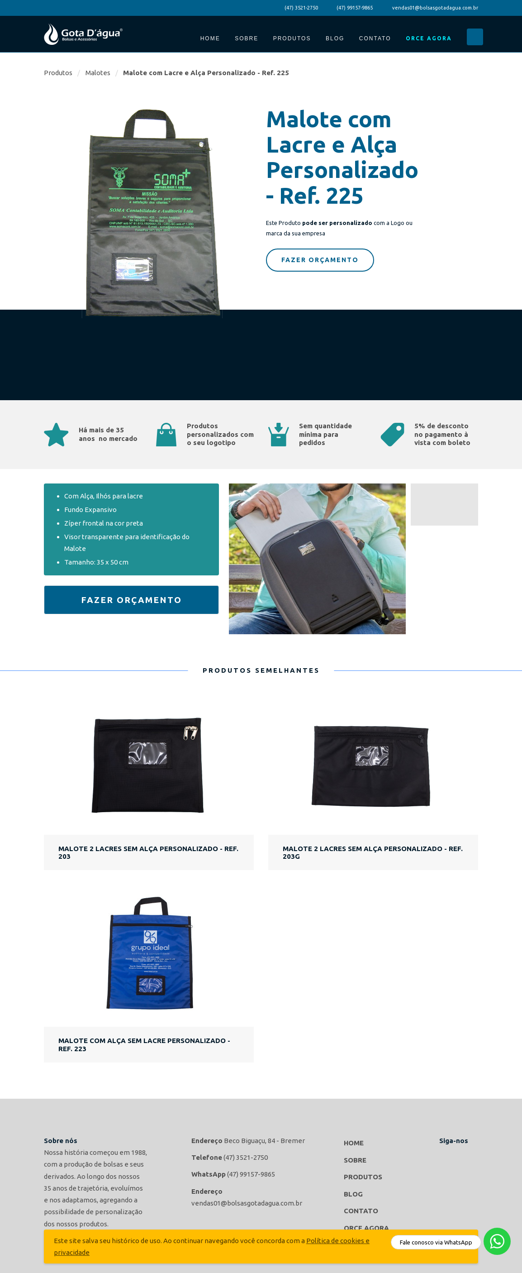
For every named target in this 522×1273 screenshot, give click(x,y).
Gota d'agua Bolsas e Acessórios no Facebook (448, 1156)
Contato (375, 38)
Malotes (97, 73)
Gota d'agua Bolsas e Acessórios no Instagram (469, 1156)
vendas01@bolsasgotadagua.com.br (435, 7)
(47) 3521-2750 (301, 7)
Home (210, 38)
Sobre (246, 38)
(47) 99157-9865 (355, 7)
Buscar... (475, 37)
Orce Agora (429, 38)
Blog (335, 38)
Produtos (292, 38)
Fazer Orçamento (320, 259)
